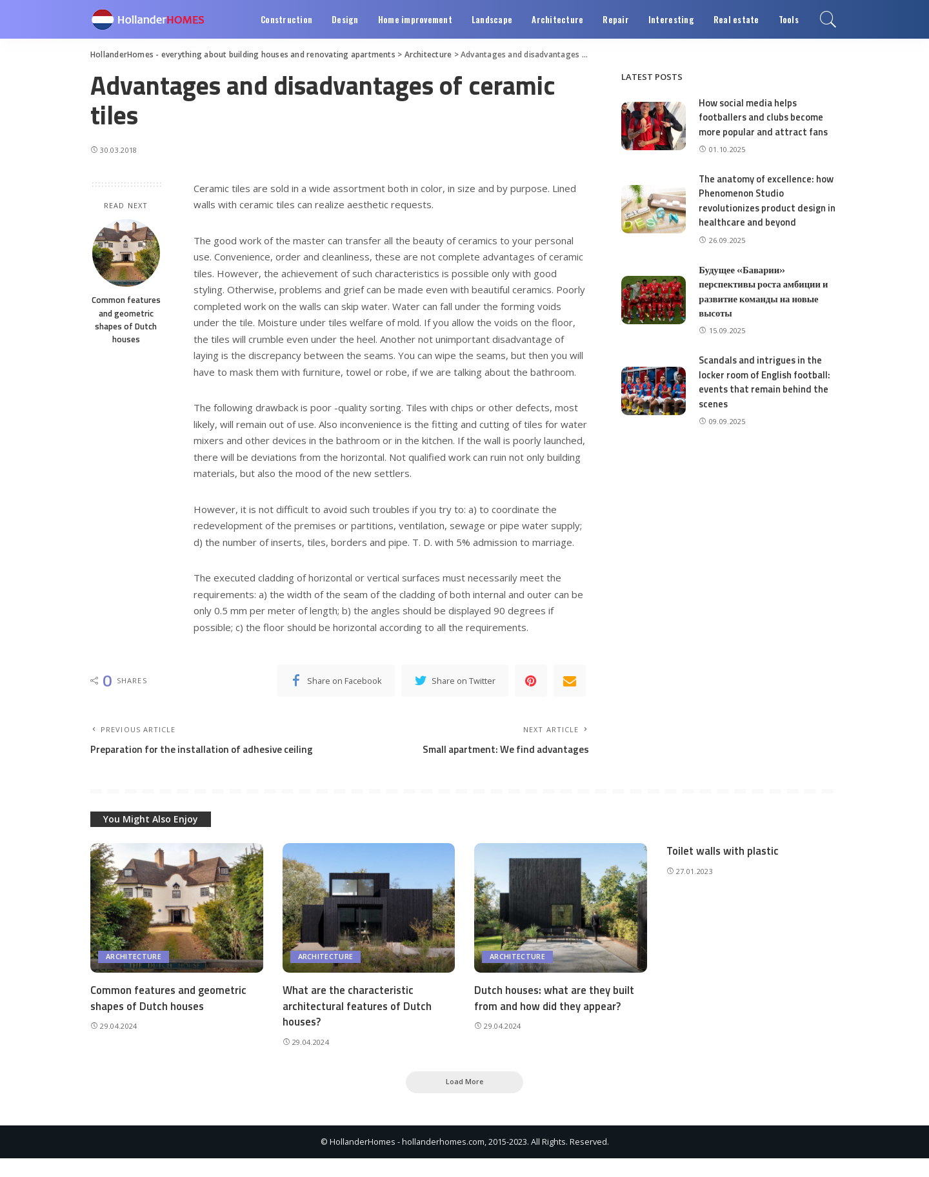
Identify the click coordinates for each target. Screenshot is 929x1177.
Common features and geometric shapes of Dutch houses (126, 319)
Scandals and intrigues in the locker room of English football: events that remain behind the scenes (765, 382)
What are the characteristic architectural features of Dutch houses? (358, 1023)
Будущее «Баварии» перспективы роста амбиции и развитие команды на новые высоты (765, 291)
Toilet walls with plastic (723, 868)
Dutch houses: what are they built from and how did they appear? (555, 1015)
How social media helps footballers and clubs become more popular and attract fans (763, 117)
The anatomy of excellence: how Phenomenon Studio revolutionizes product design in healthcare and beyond (768, 200)
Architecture (133, 974)
